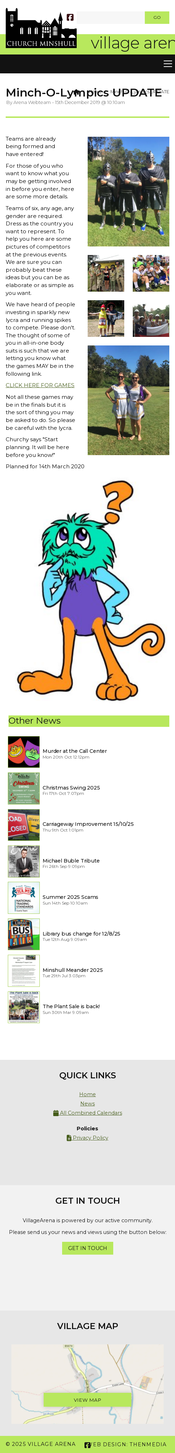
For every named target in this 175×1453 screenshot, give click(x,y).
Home (87, 1094)
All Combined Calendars (87, 1113)
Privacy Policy (87, 1138)
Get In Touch (87, 1248)
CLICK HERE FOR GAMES (40, 385)
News (95, 91)
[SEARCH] (79, 17)
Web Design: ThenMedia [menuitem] (126, 1444)
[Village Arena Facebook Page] (70, 17)
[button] (87, 64)
